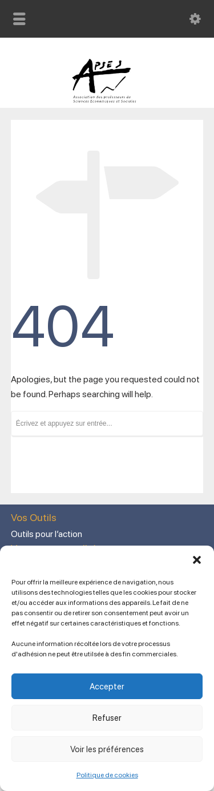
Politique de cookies (107, 775)
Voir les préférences (107, 749)
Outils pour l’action (46, 533)
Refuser (107, 718)
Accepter (107, 686)
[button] (197, 560)
